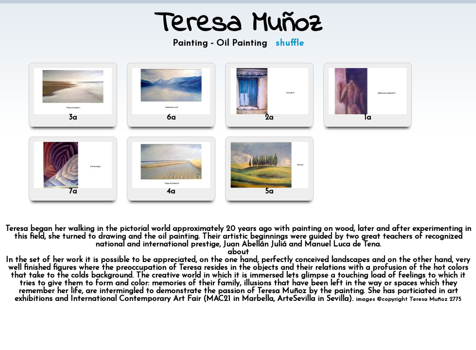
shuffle (290, 43)
